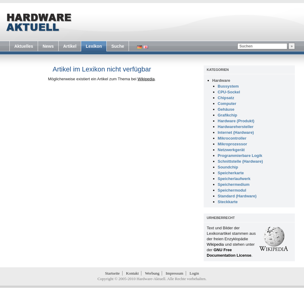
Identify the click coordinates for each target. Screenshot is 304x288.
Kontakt (132, 273)
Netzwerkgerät (231, 149)
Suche (117, 46)
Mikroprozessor (232, 144)
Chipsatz (226, 97)
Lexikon (94, 46)
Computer (227, 103)
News (48, 46)
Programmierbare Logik (240, 155)
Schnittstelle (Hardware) (240, 161)
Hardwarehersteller (236, 126)
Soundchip (228, 167)
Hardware (221, 80)
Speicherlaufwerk (234, 178)
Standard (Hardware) (237, 196)
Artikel (70, 46)
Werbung (152, 273)
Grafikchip (227, 115)
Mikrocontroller (232, 138)
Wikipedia (145, 79)
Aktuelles (23, 46)
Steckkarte (228, 202)
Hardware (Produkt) (236, 121)
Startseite (112, 273)
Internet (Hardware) (236, 132)
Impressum (174, 273)
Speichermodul (232, 190)
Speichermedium (234, 184)
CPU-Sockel (229, 92)
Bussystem (228, 86)
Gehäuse (226, 109)
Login (194, 273)
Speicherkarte (231, 173)
